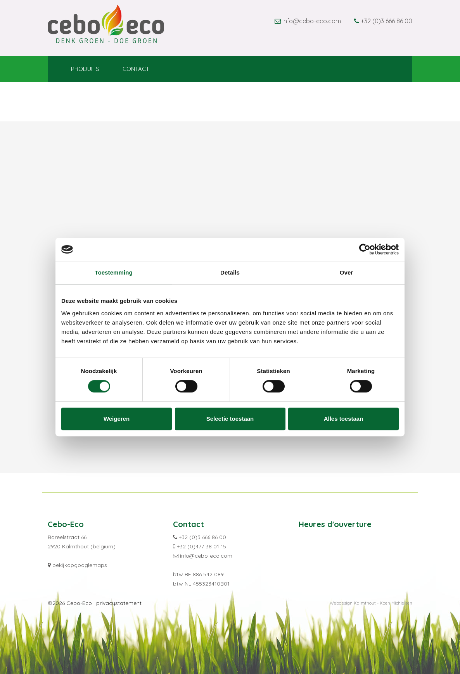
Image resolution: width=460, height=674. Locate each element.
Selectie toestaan (230, 418)
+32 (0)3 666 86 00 (386, 21)
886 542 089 (208, 574)
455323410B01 (211, 583)
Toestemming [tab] (114, 272)
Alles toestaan (343, 418)
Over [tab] (346, 272)
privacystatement (119, 603)
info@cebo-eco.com (311, 21)
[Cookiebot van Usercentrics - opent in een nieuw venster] (365, 249)
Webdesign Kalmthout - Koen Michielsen (371, 603)
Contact (136, 69)
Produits (85, 69)
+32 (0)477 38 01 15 (201, 546)
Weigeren (117, 418)
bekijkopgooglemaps (79, 565)
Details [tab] (230, 272)
